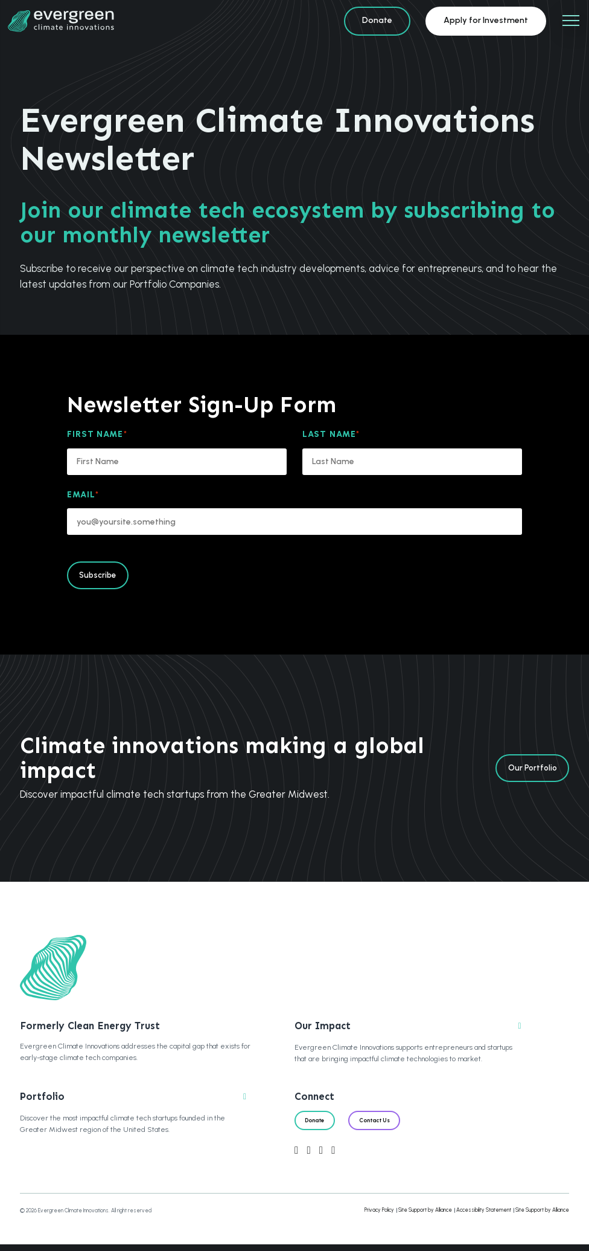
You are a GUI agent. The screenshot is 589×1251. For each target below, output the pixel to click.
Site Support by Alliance (425, 1217)
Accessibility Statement (483, 1217)
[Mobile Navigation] (571, 21)
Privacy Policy (379, 1217)
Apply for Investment (486, 20)
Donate (377, 20)
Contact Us (387, 1125)
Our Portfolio (528, 771)
